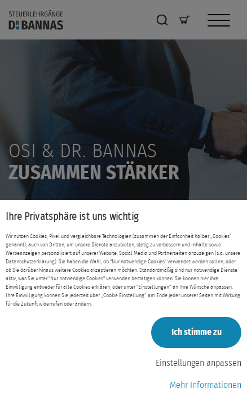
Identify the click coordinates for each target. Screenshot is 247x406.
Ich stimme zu (196, 332)
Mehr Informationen (205, 385)
